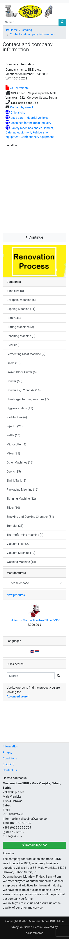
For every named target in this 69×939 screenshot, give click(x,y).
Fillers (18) (14, 363)
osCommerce (34, 933)
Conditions (10, 758)
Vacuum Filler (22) (19, 544)
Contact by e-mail (21, 107)
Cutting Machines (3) (20, 327)
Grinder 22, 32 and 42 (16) (24, 390)
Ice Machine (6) (17, 417)
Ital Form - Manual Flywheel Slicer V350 (34, 620)
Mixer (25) (13, 453)
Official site (17, 112)
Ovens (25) (14, 471)
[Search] (31, 22)
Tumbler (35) (15, 525)
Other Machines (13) (20, 462)
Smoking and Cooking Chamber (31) (30, 516)
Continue (34, 237)
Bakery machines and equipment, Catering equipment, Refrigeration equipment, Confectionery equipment (30, 132)
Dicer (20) (13, 345)
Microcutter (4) (16, 444)
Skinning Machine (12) (21, 498)
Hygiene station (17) (20, 408)
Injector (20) (15, 426)
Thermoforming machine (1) (25, 535)
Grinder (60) (14, 381)
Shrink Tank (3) (16, 480)
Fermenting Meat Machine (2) (26, 354)
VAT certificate (19, 88)
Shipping (8, 764)
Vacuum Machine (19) (21, 553)
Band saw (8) (15, 291)
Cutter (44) (14, 318)
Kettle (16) (13, 435)
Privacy (7, 752)
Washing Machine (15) (21, 562)
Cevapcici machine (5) (21, 300)
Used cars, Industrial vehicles (29, 117)
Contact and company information (32, 34)
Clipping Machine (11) (21, 309)
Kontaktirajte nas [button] (34, 845)
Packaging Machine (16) (22, 489)
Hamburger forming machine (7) (28, 399)
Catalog (27, 30)
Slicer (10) (13, 507)
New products (16, 595)
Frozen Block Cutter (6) (22, 372)
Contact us (10, 770)
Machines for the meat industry (30, 123)
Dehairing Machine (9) (21, 336)
